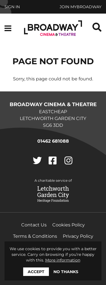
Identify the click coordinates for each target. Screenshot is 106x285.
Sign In (12, 6)
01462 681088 (53, 141)
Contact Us (34, 225)
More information (62, 260)
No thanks (65, 271)
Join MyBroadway (80, 6)
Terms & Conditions (35, 236)
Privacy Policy (78, 236)
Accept (36, 271)
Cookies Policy (68, 225)
